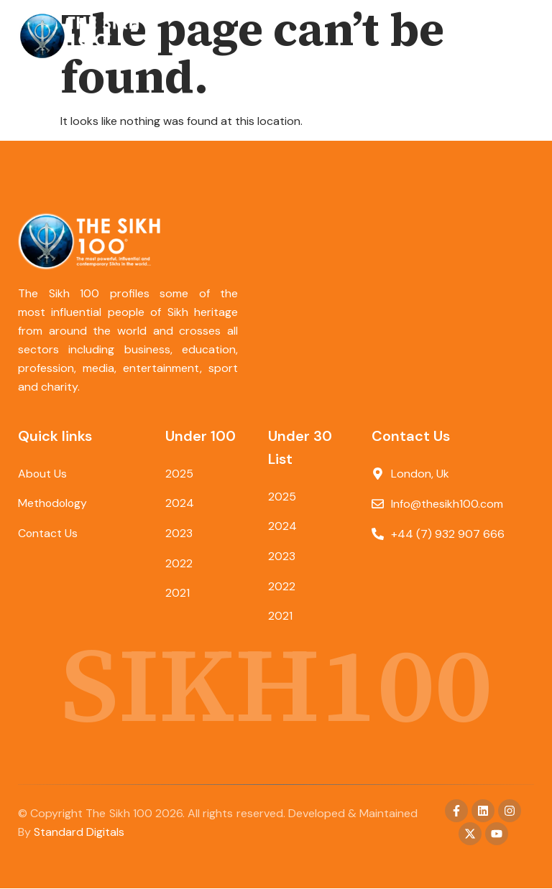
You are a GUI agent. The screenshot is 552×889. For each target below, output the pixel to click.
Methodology (53, 503)
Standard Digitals (79, 832)
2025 (179, 473)
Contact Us (48, 533)
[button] (521, 36)
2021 (177, 594)
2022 (179, 564)
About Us (43, 473)
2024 (179, 503)
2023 (179, 533)
